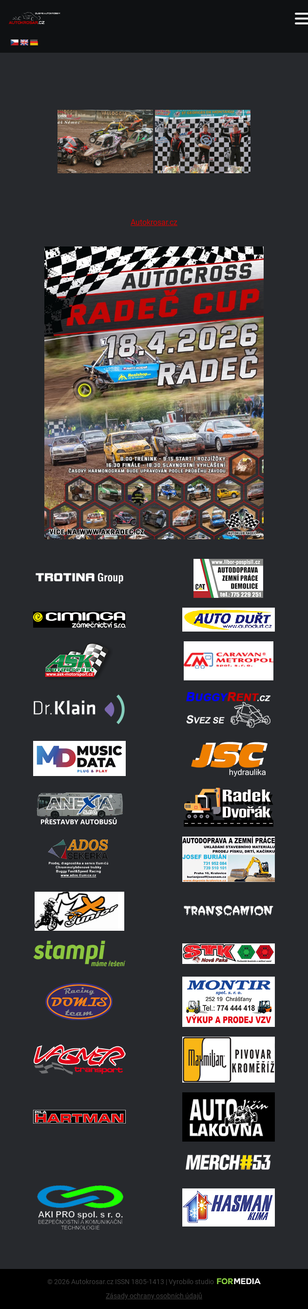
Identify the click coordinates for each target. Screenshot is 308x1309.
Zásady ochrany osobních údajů (154, 1296)
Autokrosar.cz (154, 222)
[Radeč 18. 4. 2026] (154, 536)
